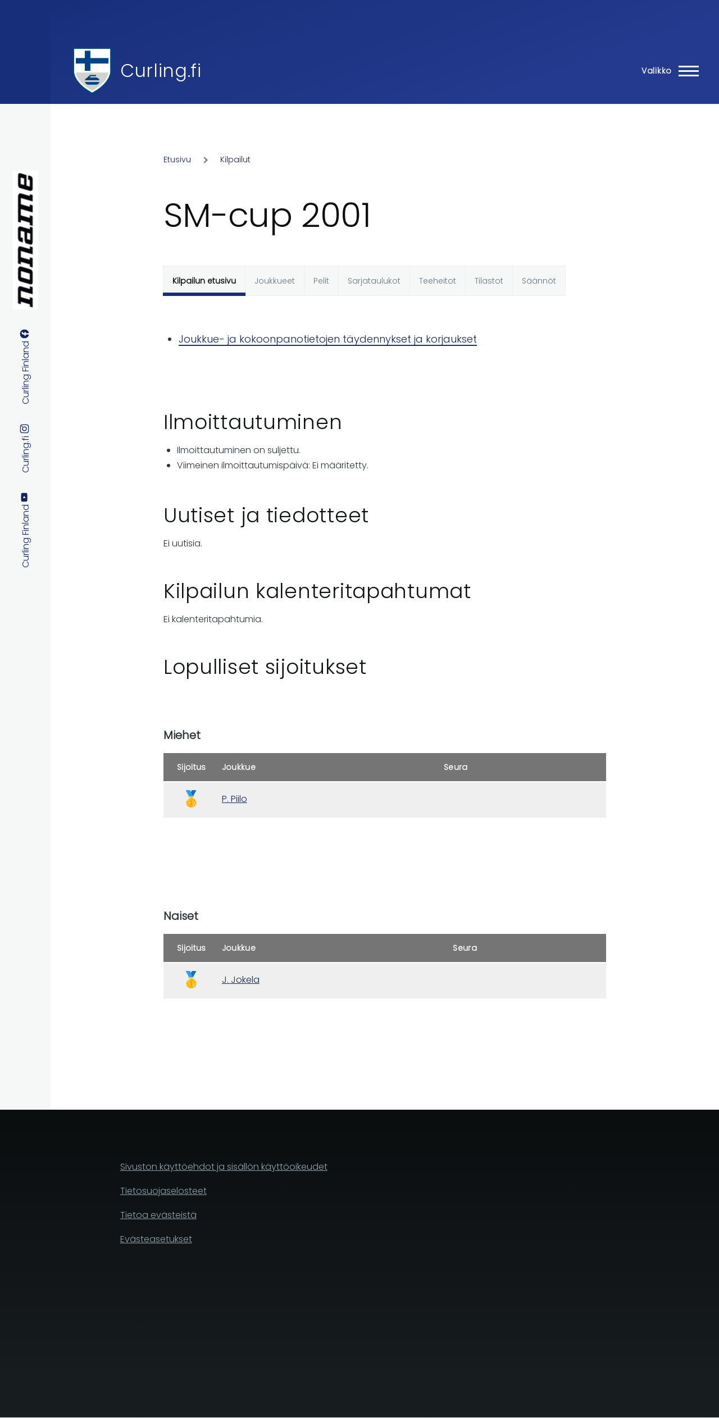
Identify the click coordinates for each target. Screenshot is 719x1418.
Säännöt (539, 280)
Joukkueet (274, 280)
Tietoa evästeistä (158, 1215)
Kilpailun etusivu (204, 280)
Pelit (321, 280)
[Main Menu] (666, 71)
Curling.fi (160, 70)
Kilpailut (235, 159)
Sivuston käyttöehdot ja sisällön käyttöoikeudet (223, 1166)
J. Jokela (241, 979)
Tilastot (489, 280)
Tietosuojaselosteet (163, 1190)
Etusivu (177, 159)
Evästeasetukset (156, 1239)
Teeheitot (437, 280)
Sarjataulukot (374, 280)
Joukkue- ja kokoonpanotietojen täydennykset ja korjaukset (328, 339)
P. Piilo (234, 798)
